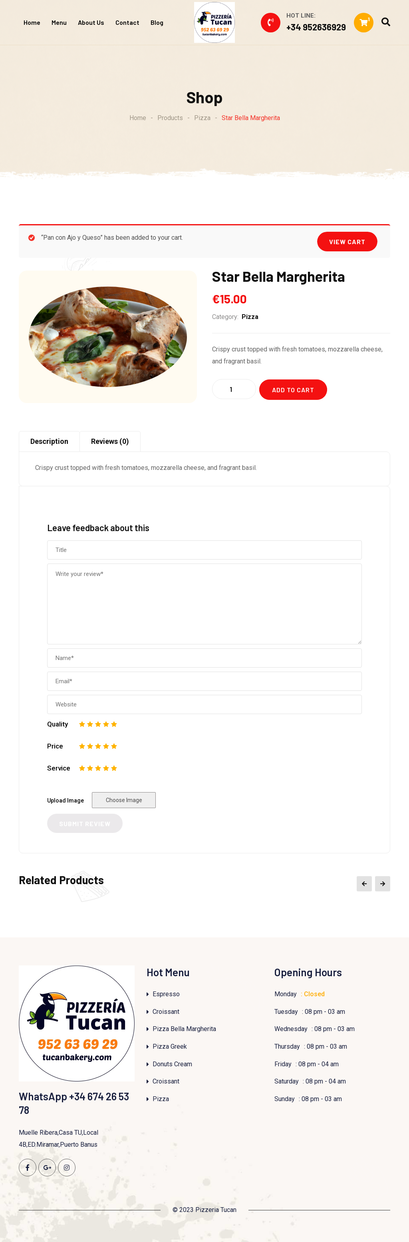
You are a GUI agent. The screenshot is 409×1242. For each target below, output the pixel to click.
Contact (127, 22)
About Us (91, 22)
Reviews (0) (110, 441)
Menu (59, 22)
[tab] (49, 441)
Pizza (250, 317)
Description (49, 441)
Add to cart (293, 389)
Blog (157, 22)
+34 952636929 (316, 27)
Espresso (166, 994)
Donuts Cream (172, 1064)
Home (32, 22)
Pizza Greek (170, 1046)
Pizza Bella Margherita (184, 1029)
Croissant (166, 1011)
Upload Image (65, 800)
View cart (347, 241)
